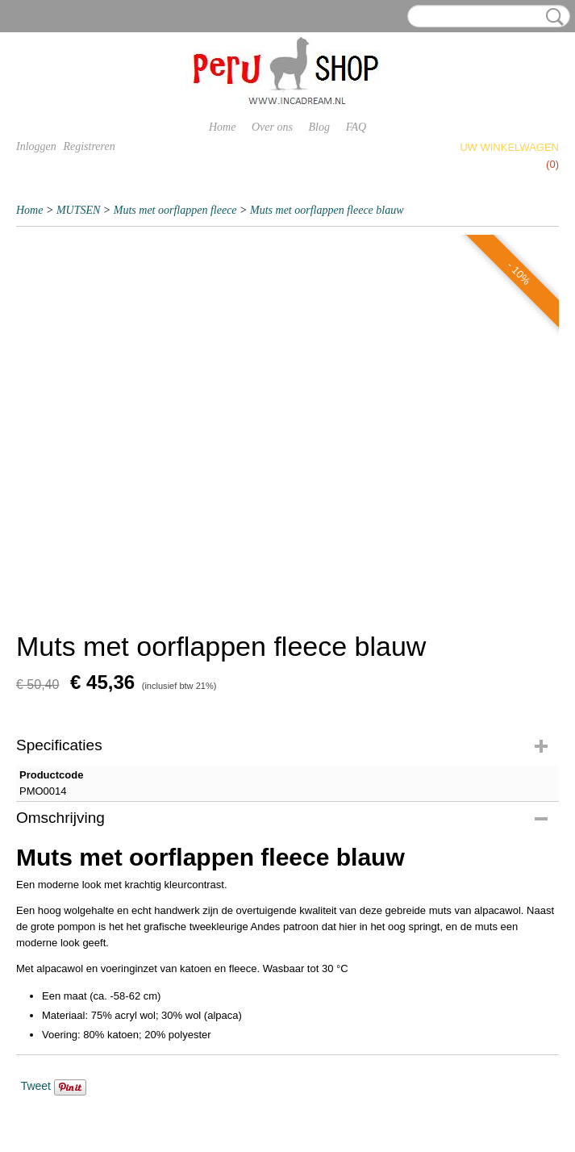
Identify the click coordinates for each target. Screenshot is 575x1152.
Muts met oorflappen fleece (175, 210)
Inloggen (36, 146)
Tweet (36, 1085)
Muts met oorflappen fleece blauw (327, 210)
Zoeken (552, 17)
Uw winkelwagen (509, 147)
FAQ (356, 127)
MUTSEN (78, 210)
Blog (319, 127)
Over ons (272, 127)
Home (222, 127)
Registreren (89, 146)
